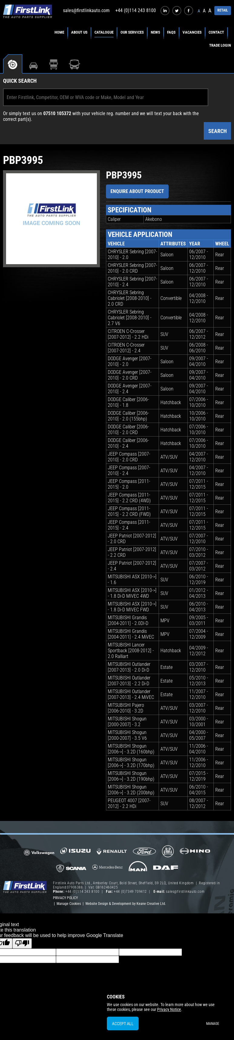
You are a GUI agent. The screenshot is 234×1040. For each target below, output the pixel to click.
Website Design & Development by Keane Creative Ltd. (125, 904)
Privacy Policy (65, 898)
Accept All (122, 1023)
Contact (216, 32)
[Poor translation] (22, 943)
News (155, 32)
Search (217, 131)
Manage (212, 1024)
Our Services (132, 32)
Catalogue (104, 32)
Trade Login (220, 45)
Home (59, 32)
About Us (79, 32)
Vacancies (192, 32)
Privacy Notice (169, 1009)
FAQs (171, 32)
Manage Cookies (69, 904)
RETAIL (222, 10)
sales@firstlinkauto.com (86, 10)
